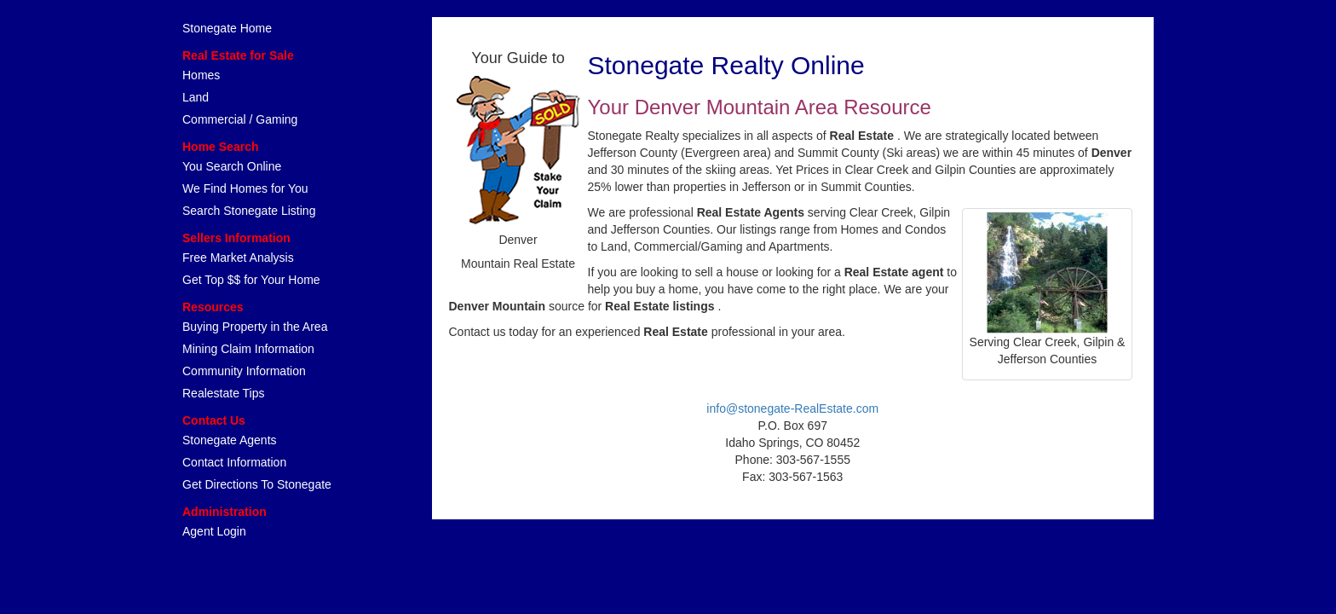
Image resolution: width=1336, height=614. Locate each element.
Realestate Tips (223, 393)
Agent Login (214, 531)
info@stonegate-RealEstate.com (792, 408)
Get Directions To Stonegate (256, 484)
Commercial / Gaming (239, 119)
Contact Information (234, 462)
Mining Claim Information (248, 349)
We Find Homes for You (245, 188)
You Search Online (231, 166)
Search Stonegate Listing (248, 210)
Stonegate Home (227, 28)
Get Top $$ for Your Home (251, 280)
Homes (201, 75)
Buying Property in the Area (254, 326)
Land (195, 97)
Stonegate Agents (229, 440)
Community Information (244, 371)
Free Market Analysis (238, 257)
